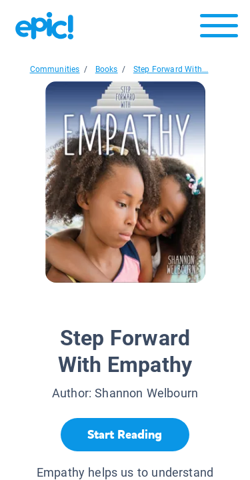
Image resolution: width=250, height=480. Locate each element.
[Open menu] (219, 29)
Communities (55, 69)
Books (106, 69)
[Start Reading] (125, 434)
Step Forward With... (171, 69)
